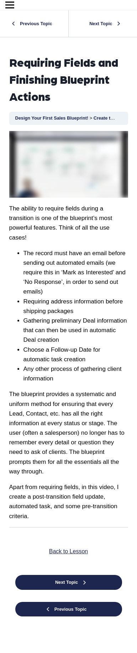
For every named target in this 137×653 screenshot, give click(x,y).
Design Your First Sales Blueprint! (52, 118)
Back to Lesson (68, 551)
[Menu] (10, 5)
